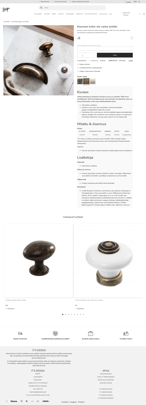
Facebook (65, 402)
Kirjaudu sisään (106, 383)
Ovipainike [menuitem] (70, 14)
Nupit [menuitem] (54, 14)
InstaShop (38, 380)
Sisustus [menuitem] (79, 14)
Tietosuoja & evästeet (106, 380)
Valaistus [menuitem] (103, 14)
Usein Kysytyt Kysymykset (38, 383)
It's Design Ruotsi (105, 389)
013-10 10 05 (30, 395)
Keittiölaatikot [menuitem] (91, 14)
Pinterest (81, 402)
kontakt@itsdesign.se (38, 392)
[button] (140, 14)
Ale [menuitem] (110, 14)
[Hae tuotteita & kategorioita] (73, 8)
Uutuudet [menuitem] (38, 14)
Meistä (37, 374)
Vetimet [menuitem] (47, 14)
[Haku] (41, 7)
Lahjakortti (37, 377)
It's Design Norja (106, 392)
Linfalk (131, 61)
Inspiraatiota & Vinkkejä (38, 386)
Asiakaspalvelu (106, 374)
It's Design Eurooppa (106, 398)
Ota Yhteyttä (38, 389)
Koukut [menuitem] (61, 14)
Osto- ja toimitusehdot (105, 377)
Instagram (73, 402)
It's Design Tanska (106, 395)
